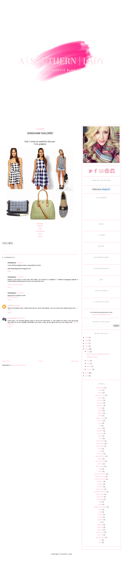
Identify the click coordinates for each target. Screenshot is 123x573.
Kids (100, 451)
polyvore (100, 484)
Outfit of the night (100, 479)
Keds (100, 448)
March (89, 366)
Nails (100, 469)
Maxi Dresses (100, 461)
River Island (100, 489)
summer (100, 514)
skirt (100, 502)
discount (100, 420)
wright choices (100, 537)
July (88, 351)
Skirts (100, 504)
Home (41, 361)
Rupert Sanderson (100, 491)
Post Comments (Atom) (18, 365)
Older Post (74, 361)
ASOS (100, 390)
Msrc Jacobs (100, 466)
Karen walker (100, 443)
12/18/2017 (20, 293)
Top (40, 229)
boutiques (100, 405)
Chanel (100, 410)
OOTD (100, 471)
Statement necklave (100, 507)
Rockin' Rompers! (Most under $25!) (98, 354)
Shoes (40, 236)
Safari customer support (15, 284)
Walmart (100, 530)
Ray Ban (100, 486)
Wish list (100, 535)
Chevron (100, 413)
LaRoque (100, 453)
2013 (87, 373)
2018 (87, 340)
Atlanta (100, 393)
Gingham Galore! (92, 357)
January (90, 369)
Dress (40, 226)
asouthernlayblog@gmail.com (100, 314)
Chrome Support (13, 297)
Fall (100, 426)
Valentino (100, 527)
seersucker (100, 497)
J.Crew (100, 438)
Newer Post (6, 361)
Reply (9, 271)
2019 (87, 337)
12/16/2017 (20, 277)
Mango (100, 459)
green (100, 436)
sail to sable (100, 494)
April (88, 363)
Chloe (100, 415)
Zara (100, 542)
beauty (100, 398)
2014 (87, 349)
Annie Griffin (100, 388)
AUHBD (10, 305)
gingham (100, 431)
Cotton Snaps (100, 418)
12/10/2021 (21, 318)
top (100, 522)
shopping (100, 499)
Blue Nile (100, 400)
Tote (40, 234)
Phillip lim (100, 481)
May (88, 360)
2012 (87, 376)
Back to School (100, 395)
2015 (87, 346)
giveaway (100, 433)
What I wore (100, 532)
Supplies (100, 519)
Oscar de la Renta (100, 474)
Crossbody (40, 231)
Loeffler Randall (100, 456)
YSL (100, 540)
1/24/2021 (17, 305)
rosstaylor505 (12, 318)
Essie (100, 423)
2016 (87, 343)
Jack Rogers (100, 441)
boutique (100, 403)
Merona (100, 464)
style (100, 512)
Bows (100, 408)
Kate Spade (100, 446)
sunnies (100, 517)
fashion (100, 428)
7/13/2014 (20, 263)
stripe (100, 509)
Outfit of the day (100, 476)
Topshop (100, 524)
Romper (40, 223)
